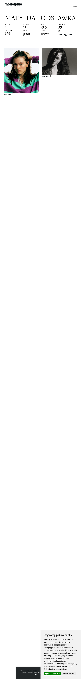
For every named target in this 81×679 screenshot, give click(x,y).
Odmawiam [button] (56, 674)
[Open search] (68, 4)
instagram (65, 34)
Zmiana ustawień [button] (68, 674)
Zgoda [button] (47, 674)
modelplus (13, 4)
